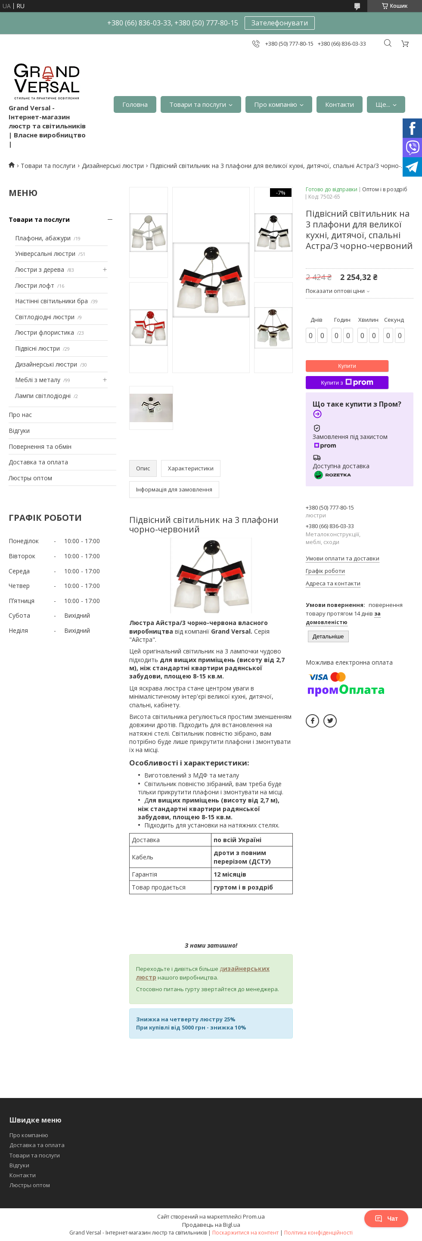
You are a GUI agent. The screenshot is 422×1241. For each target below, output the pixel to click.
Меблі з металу (37, 380)
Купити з (347, 382)
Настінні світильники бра (51, 301)
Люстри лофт (34, 285)
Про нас (20, 415)
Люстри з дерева (39, 269)
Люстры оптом (30, 478)
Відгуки (19, 430)
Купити (347, 366)
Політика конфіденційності (318, 1232)
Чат (386, 1218)
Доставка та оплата (38, 462)
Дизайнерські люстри (113, 166)
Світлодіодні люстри (44, 317)
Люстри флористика (44, 332)
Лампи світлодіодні (43, 396)
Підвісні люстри (37, 348)
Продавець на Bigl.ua (211, 1225)
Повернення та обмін (40, 446)
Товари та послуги (197, 104)
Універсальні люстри (45, 253)
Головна (135, 104)
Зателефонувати (279, 23)
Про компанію (275, 104)
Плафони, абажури (43, 238)
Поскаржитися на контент (245, 1232)
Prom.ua (254, 1216)
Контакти (339, 104)
